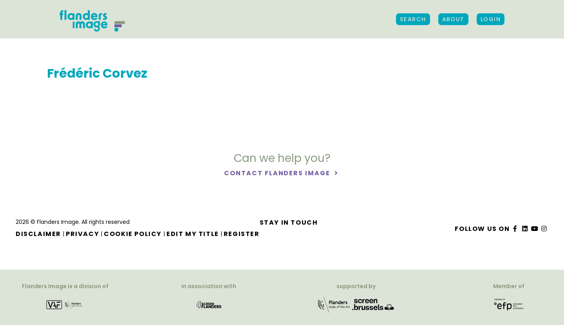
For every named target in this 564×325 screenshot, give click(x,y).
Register (242, 233)
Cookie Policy (133, 233)
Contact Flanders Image (278, 173)
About (453, 19)
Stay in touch (289, 222)
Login (491, 19)
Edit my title (192, 233)
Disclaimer (38, 233)
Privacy (82, 233)
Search (413, 19)
